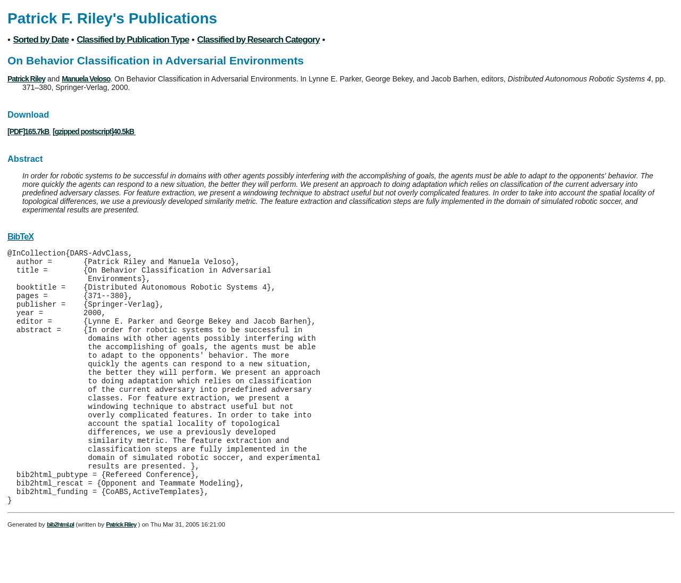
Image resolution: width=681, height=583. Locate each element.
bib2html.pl (60, 572)
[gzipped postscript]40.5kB (94, 131)
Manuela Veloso (86, 79)
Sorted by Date (41, 40)
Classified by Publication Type (133, 40)
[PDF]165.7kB (29, 131)
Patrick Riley (26, 79)
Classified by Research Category (258, 40)
